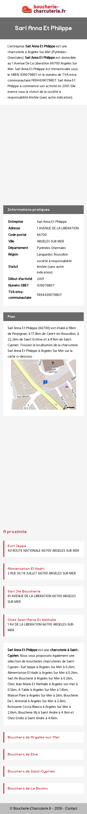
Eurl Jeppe (17, 546)
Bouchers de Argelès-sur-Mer (34, 737)
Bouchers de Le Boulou (28, 788)
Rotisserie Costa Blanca (25, 707)
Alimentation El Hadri (26, 568)
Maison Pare (17, 695)
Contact (71, 808)
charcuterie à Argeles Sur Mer (29, 52)
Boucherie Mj (27, 712)
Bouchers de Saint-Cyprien (31, 771)
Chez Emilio (16, 718)
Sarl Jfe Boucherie (24, 591)
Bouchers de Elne (23, 754)
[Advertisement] (43, 155)
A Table (23, 690)
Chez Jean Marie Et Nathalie (32, 620)
